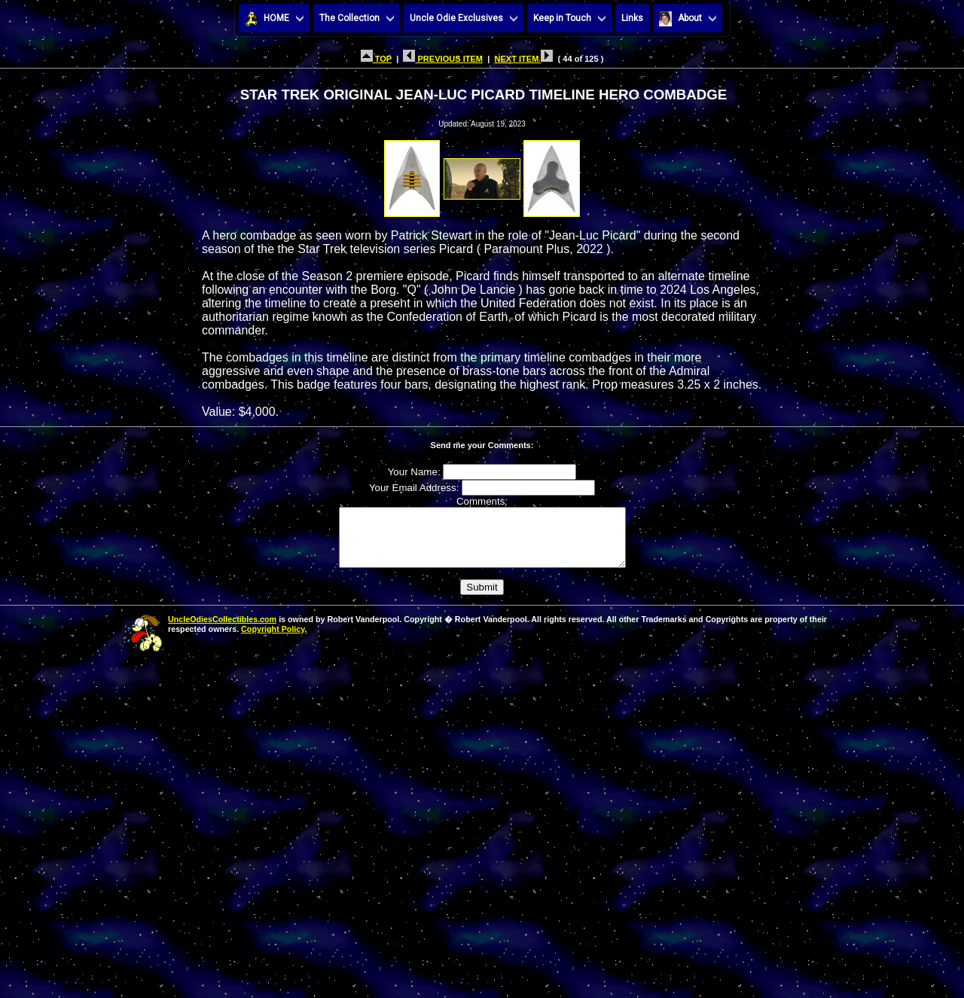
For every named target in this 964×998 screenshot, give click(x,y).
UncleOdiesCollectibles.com (222, 630)
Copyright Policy (272, 640)
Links (632, 18)
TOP (376, 58)
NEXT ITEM (523, 58)
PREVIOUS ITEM (443, 58)
